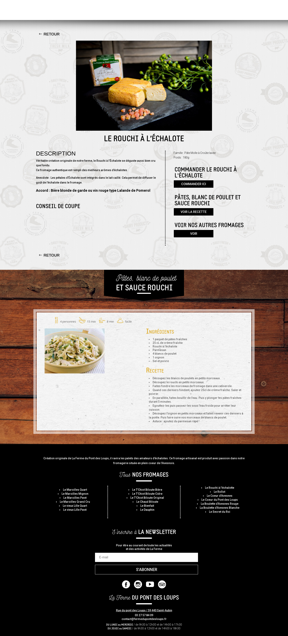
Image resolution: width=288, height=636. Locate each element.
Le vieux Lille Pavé (75, 509)
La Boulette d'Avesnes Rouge (219, 503)
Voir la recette (194, 212)
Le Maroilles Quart (75, 489)
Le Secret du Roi (219, 511)
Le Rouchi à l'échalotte (219, 487)
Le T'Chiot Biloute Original (147, 497)
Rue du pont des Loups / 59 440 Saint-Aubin (144, 610)
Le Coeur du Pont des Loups (219, 499)
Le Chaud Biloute (147, 501)
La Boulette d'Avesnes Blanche (219, 507)
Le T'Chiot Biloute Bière (147, 489)
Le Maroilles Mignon (75, 493)
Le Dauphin (147, 509)
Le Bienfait (147, 505)
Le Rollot (219, 491)
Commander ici (193, 184)
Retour (52, 34)
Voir (193, 234)
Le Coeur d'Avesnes (219, 495)
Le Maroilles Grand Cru (75, 501)
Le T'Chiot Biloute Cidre (147, 493)
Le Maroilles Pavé (75, 497)
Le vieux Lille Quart (75, 505)
